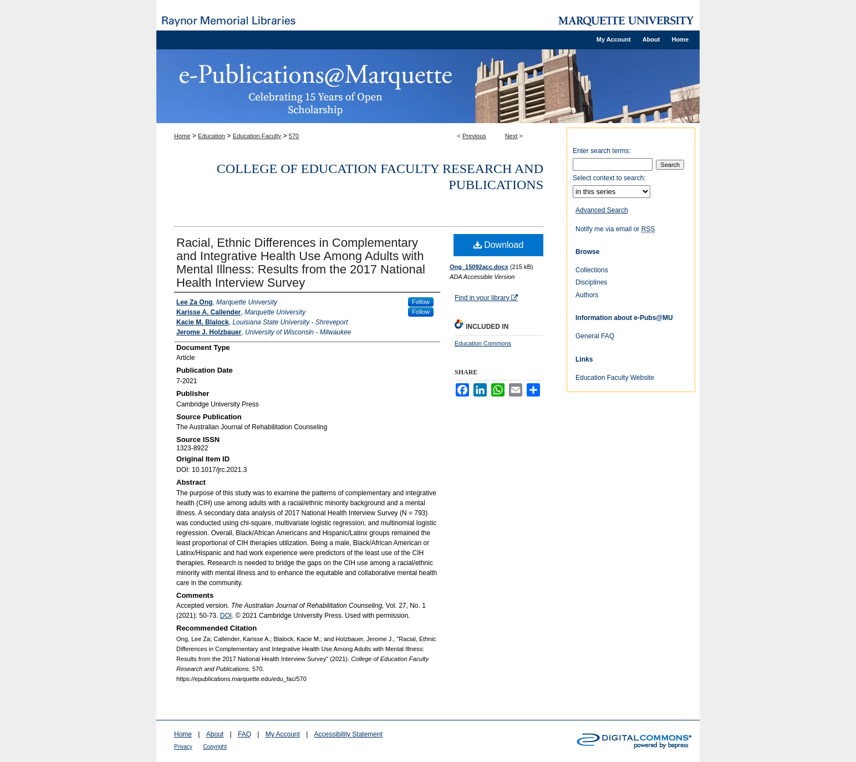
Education (211, 136)
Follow (421, 301)
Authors (586, 295)
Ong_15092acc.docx (479, 266)
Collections (591, 270)
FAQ (244, 734)
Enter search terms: (602, 151)
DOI (226, 615)
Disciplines (591, 282)
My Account (283, 734)
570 (294, 136)
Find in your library (486, 298)
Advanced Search (601, 210)
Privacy (183, 747)
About (214, 734)
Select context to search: (609, 178)
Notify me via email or (615, 229)
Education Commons (483, 343)
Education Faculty (257, 136)
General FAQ (594, 336)
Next (511, 136)
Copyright (215, 747)
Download (498, 245)
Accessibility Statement (348, 734)
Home (182, 136)
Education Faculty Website (614, 378)
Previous (474, 136)
